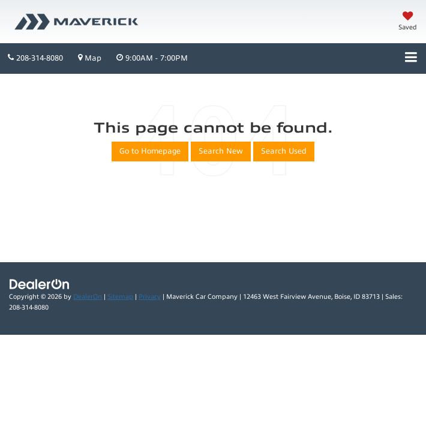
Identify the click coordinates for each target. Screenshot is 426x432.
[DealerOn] (39, 284)
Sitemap (120, 297)
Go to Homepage (150, 151)
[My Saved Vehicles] (407, 22)
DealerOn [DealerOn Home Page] (87, 297)
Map (89, 57)
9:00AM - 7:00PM (152, 57)
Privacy (150, 297)
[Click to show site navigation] (411, 58)
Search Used (284, 151)
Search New (221, 151)
